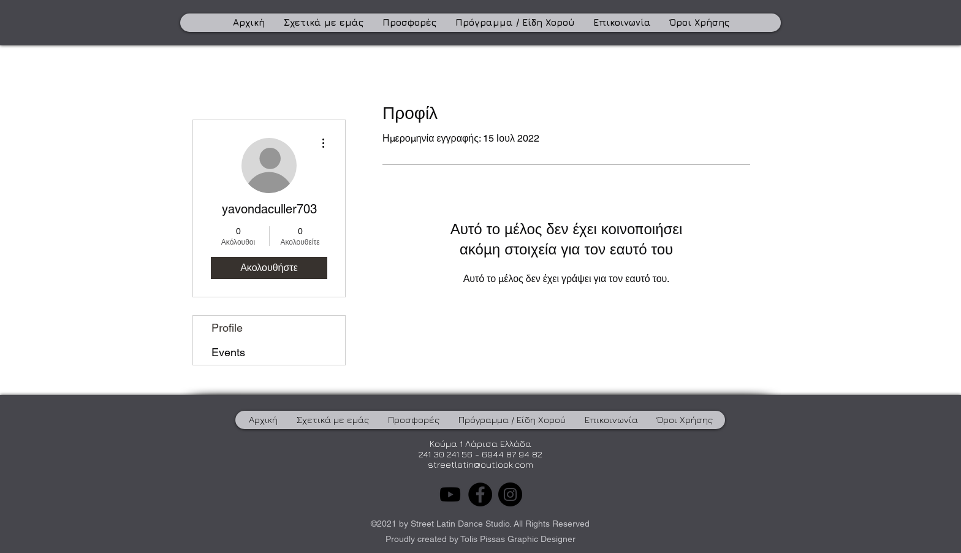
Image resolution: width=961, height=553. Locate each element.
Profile (227, 327)
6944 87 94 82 (512, 454)
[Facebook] (480, 494)
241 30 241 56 (446, 454)
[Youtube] (450, 494)
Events (228, 352)
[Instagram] (510, 494)
